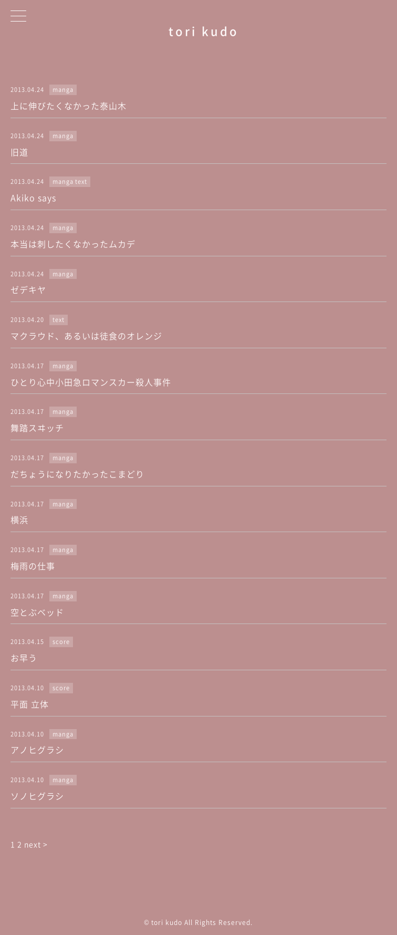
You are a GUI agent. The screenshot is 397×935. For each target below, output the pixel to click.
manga (63, 89)
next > (36, 844)
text (81, 181)
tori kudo (204, 30)
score (61, 641)
